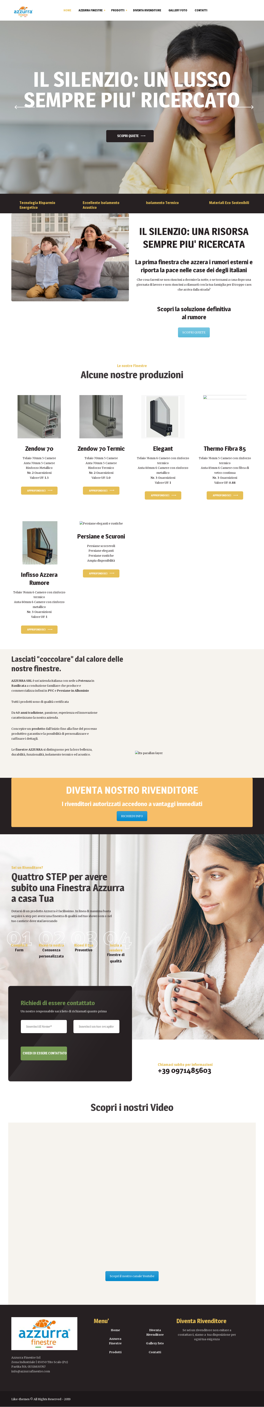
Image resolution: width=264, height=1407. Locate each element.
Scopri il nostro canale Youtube (132, 1276)
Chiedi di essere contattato (45, 1053)
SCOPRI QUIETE (193, 332)
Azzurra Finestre (115, 1341)
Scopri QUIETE (128, 136)
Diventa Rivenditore (155, 1332)
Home (115, 1330)
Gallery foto (155, 1343)
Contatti (155, 1352)
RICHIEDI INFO (132, 816)
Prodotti (115, 1352)
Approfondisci (36, 490)
